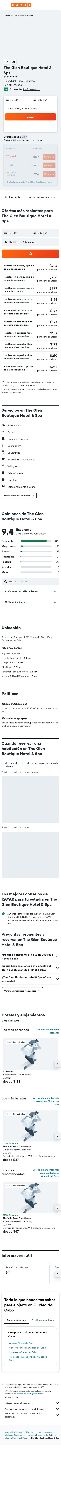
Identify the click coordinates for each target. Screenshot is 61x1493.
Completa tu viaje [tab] (17, 1374)
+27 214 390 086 (13, 84)
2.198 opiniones (31, 89)
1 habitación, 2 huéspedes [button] (21, 108)
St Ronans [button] (8, 1125)
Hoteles (29, 1480)
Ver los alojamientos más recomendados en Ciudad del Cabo (46, 1227)
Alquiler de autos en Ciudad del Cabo (27, 1401)
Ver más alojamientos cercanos (48, 1085)
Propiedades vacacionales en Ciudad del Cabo (29, 1412)
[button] (5, 5)
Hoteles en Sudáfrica (13, 1482)
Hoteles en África (44, 1480)
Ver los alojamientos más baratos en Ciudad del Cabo (46, 1155)
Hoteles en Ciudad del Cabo (23, 1406)
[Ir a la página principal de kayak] (21, 5)
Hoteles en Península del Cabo (40, 1482)
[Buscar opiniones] (33, 581)
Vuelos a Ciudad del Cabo (21, 1397)
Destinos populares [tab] (43, 1374)
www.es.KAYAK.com (13, 1480)
